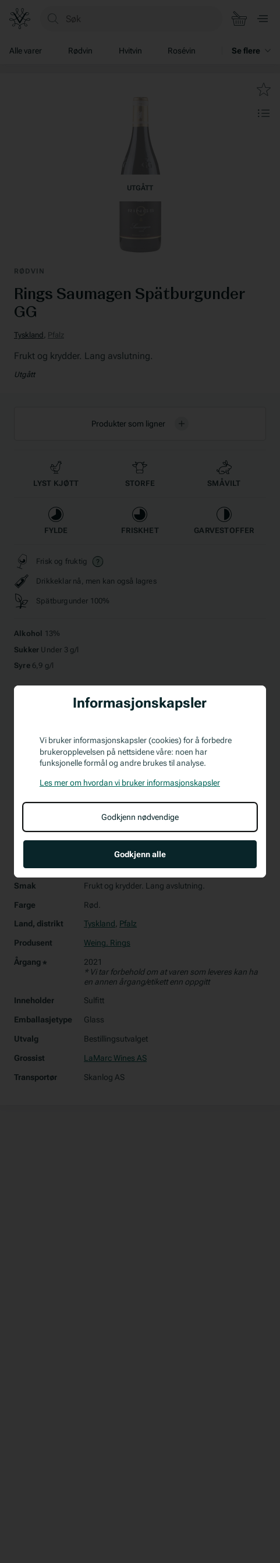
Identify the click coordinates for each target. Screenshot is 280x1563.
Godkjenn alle (140, 854)
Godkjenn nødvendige (140, 817)
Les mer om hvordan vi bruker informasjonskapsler (130, 782)
